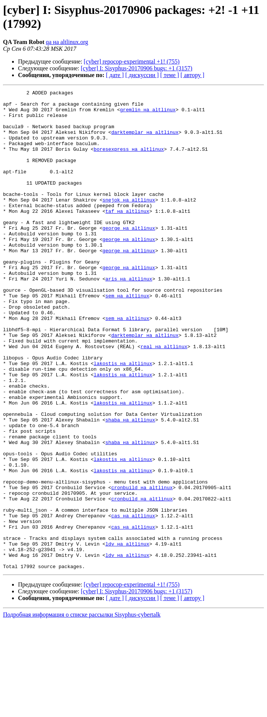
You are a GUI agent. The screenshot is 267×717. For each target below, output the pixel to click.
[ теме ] (169, 75)
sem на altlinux (127, 337)
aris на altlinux (128, 317)
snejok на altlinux (128, 222)
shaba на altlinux (130, 486)
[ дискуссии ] (142, 75)
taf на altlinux (127, 235)
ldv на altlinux (127, 635)
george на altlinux (128, 256)
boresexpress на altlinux (129, 161)
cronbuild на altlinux (142, 567)
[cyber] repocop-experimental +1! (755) (132, 61)
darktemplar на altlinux (144, 141)
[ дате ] (115, 75)
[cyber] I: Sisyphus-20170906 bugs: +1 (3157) (136, 68)
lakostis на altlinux (123, 418)
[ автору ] (192, 75)
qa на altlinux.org (67, 42)
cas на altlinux (133, 601)
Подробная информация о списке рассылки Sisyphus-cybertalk (81, 710)
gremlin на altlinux (148, 114)
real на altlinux (164, 398)
